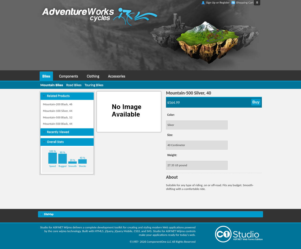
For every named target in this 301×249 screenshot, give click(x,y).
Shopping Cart (244, 2)
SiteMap (48, 214)
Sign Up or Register (218, 2)
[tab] (67, 96)
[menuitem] (46, 75)
